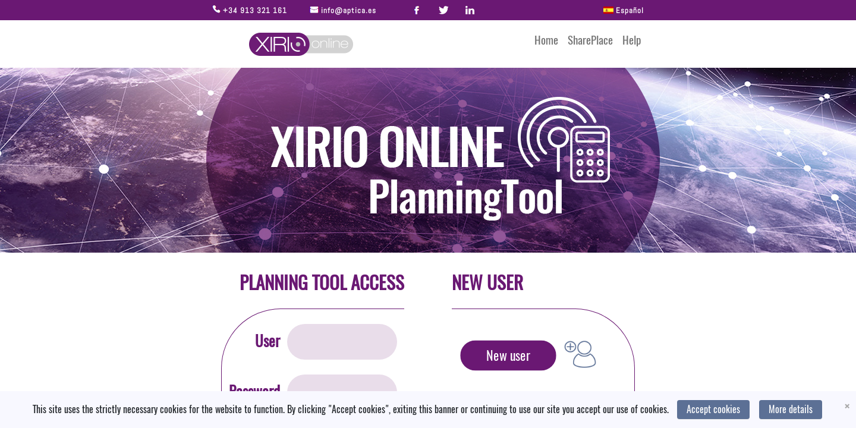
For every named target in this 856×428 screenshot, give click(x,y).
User (267, 341)
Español (622, 10)
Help (631, 40)
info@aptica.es (347, 10)
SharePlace (590, 40)
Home (546, 40)
